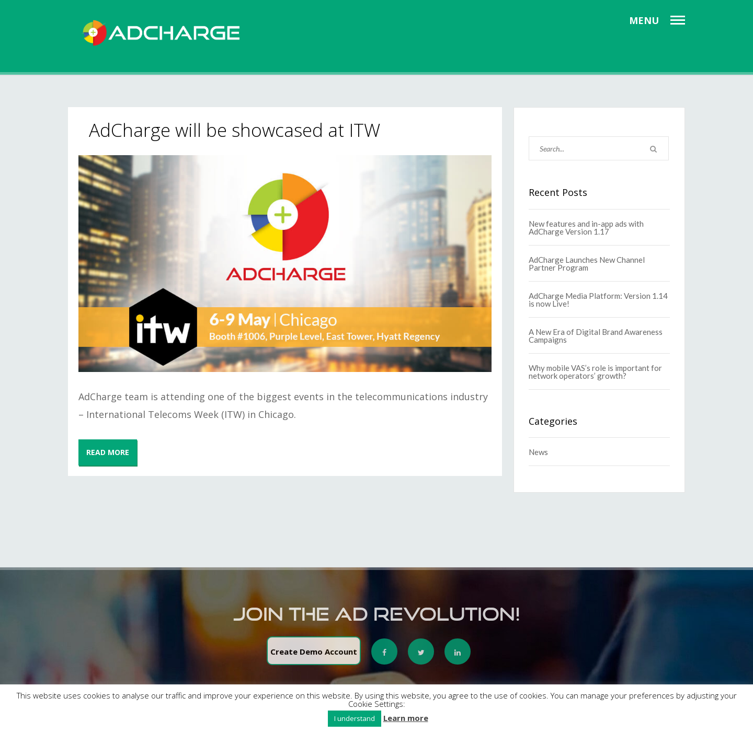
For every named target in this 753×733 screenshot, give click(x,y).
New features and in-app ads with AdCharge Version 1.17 (586, 227)
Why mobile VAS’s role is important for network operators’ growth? (595, 371)
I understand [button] (354, 718)
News (538, 452)
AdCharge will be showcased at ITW (234, 130)
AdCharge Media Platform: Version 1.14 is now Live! (598, 299)
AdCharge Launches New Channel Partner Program (587, 263)
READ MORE (107, 452)
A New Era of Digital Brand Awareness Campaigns (596, 335)
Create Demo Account (313, 655)
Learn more (405, 718)
